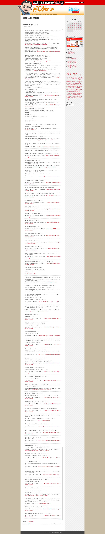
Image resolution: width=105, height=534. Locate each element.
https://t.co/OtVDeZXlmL (51, 182)
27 (80, 29)
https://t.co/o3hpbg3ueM (37, 139)
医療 (71, 81)
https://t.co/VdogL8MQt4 (49, 327)
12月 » (80, 33)
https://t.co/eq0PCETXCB (49, 380)
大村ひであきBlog (71, 52)
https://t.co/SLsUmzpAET (50, 95)
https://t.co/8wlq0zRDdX (42, 146)
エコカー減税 (73, 75)
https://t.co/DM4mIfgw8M (49, 509)
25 (76, 29)
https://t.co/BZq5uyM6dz (51, 235)
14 (68, 27)
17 (74, 27)
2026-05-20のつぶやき (72, 59)
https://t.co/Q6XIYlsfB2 (51, 282)
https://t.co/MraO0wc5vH (51, 189)
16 (72, 27)
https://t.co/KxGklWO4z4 (49, 403)
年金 (70, 86)
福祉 (70, 94)
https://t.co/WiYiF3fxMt (51, 155)
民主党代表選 (78, 89)
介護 (79, 80)
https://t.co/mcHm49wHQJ (53, 242)
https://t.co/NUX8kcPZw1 (49, 410)
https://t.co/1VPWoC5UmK (43, 51)
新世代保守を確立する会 (77, 86)
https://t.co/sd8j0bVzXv (33, 61)
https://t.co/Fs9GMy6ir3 (52, 256)
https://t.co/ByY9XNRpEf (49, 104)
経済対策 (74, 94)
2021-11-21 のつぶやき (30, 25)
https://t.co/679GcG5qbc (49, 515)
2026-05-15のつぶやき (72, 65)
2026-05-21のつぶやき (72, 58)
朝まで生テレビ (71, 89)
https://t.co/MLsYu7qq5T (30, 273)
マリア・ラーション (73, 78)
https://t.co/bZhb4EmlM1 (44, 503)
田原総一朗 (75, 93)
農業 (79, 96)
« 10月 (69, 33)
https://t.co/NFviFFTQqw (49, 397)
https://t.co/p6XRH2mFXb (53, 248)
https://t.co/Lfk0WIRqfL (30, 495)
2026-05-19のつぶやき (72, 61)
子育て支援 (75, 84)
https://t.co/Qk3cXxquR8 (51, 195)
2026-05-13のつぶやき (72, 67)
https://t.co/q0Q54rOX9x (43, 176)
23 (72, 29)
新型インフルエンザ (70, 87)
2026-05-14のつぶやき (72, 66)
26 (78, 29)
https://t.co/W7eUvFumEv (30, 450)
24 (74, 29)
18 (76, 27)
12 (78, 25)
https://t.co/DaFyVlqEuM (49, 371)
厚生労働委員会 (77, 81)
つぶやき (29, 523)
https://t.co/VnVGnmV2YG (49, 474)
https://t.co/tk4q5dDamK (51, 215)
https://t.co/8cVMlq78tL (44, 335)
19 (78, 27)
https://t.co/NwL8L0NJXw (49, 318)
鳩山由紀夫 (71, 97)
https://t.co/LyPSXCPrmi (30, 311)
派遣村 (69, 93)
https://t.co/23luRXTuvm (43, 440)
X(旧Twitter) (72, 73)
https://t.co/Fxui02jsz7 (43, 457)
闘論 (81, 96)
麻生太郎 (75, 97)
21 (68, 29)
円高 (81, 80)
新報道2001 (78, 87)
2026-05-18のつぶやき (72, 62)
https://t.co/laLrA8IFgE (51, 228)
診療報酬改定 (75, 96)
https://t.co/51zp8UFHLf (38, 167)
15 (70, 27)
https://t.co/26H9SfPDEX (49, 483)
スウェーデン (72, 77)
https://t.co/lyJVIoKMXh (43, 426)
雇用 (67, 97)
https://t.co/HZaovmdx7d (51, 209)
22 (70, 29)
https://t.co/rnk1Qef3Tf (47, 35)
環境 (72, 93)
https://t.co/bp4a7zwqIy (52, 263)
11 (76, 25)
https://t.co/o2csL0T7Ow (49, 344)
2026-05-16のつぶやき (72, 63)
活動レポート (70, 53)
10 (74, 25)
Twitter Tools (30, 521)
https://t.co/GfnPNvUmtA (43, 420)
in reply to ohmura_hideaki (41, 44)
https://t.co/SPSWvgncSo (49, 363)
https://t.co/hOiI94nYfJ (43, 301)
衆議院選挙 (70, 96)
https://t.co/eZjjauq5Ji (51, 222)
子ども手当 (70, 84)
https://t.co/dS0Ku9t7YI (33, 389)
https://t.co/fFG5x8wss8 (52, 202)
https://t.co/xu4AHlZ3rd (30, 129)
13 (80, 25)
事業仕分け (75, 79)
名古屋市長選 (74, 83)
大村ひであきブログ (48, 3)
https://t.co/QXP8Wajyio (43, 354)
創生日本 (68, 81)
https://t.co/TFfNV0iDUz (43, 466)
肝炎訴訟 (78, 94)
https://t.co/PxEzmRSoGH (49, 432)
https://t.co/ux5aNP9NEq (30, 44)
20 (80, 27)
